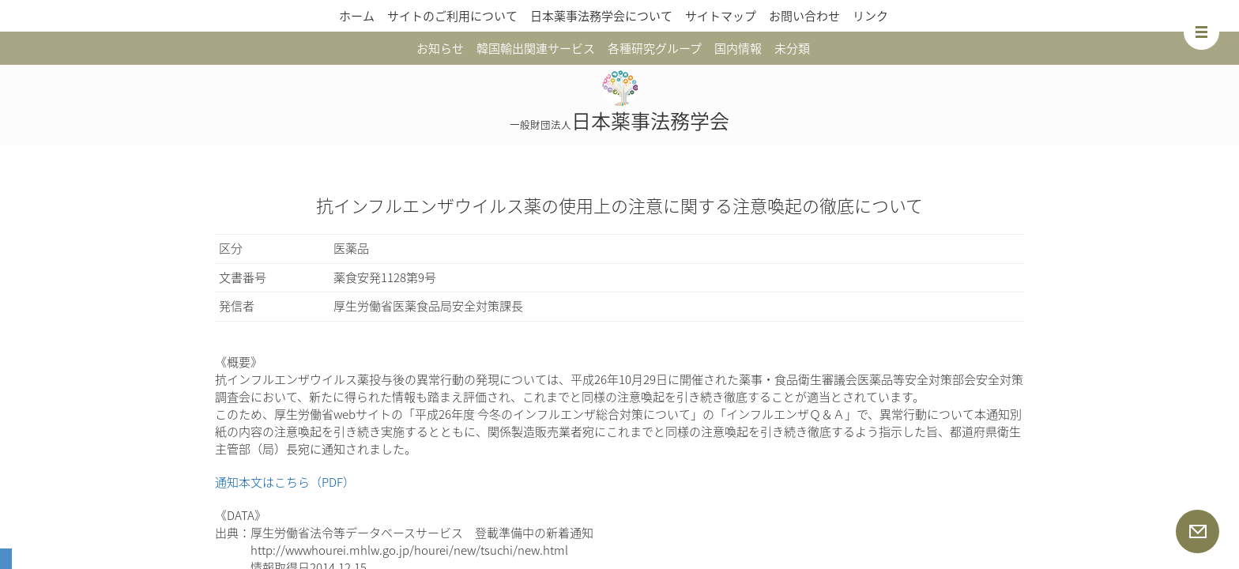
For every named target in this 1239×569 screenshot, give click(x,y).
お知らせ (440, 48)
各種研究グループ (655, 48)
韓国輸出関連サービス (535, 48)
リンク (870, 15)
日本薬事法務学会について (601, 15)
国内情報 (738, 48)
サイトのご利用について (452, 15)
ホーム (357, 15)
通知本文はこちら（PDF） (285, 482)
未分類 (792, 48)
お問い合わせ (804, 15)
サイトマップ (720, 15)
